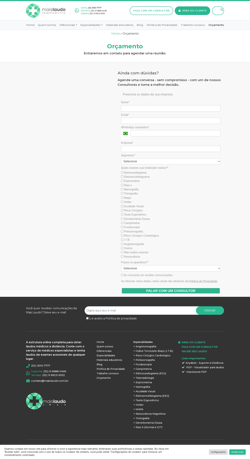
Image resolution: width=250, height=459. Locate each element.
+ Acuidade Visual (144, 391)
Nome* (125, 102)
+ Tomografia (141, 418)
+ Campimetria (142, 368)
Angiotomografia (132, 244)
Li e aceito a (113, 318)
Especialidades (90, 25)
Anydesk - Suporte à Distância (202, 362)
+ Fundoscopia (142, 364)
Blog (140, 25)
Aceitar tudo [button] (237, 452)
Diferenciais (67, 25)
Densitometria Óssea (135, 218)
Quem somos (47, 25)
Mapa (126, 197)
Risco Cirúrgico (132, 210)
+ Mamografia (141, 386)
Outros (126, 248)
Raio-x (126, 185)
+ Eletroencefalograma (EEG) (151, 395)
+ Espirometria (142, 382)
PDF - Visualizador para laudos (203, 367)
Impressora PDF (194, 371)
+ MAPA (138, 409)
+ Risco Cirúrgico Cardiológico (151, 355)
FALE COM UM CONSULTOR (151, 10)
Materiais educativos (119, 25)
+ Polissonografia (144, 360)
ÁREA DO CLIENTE (192, 10)
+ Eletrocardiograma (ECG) (149, 373)
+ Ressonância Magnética (149, 413)
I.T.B (125, 239)
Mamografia (130, 189)
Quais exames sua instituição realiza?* (144, 167)
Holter (126, 202)
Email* (125, 114)
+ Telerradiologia (143, 377)
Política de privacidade (121, 318)
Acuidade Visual (132, 206)
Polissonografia (132, 231)
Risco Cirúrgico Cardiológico (140, 235)
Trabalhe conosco (193, 25)
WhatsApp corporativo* (135, 127)
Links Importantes (194, 358)
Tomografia (129, 193)
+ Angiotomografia (144, 346)
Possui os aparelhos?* (134, 262)
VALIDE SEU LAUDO (194, 351)
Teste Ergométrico (133, 214)
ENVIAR (210, 310)
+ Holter (138, 404)
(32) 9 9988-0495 (99, 10)
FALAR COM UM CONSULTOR (170, 291)
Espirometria (130, 180)
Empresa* (127, 142)
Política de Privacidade (162, 25)
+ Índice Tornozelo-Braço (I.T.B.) (153, 351)
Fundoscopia (130, 227)
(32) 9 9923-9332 (97, 13)
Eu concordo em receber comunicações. (147, 275)
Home (30, 25)
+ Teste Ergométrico (146, 400)
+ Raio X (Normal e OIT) (147, 427)
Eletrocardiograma (134, 172)
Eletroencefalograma (135, 176)
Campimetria (130, 223)
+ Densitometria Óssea (147, 422)
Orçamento (216, 25)
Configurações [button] (218, 452)
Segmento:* (128, 155)
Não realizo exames (134, 252)
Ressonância (130, 256)
